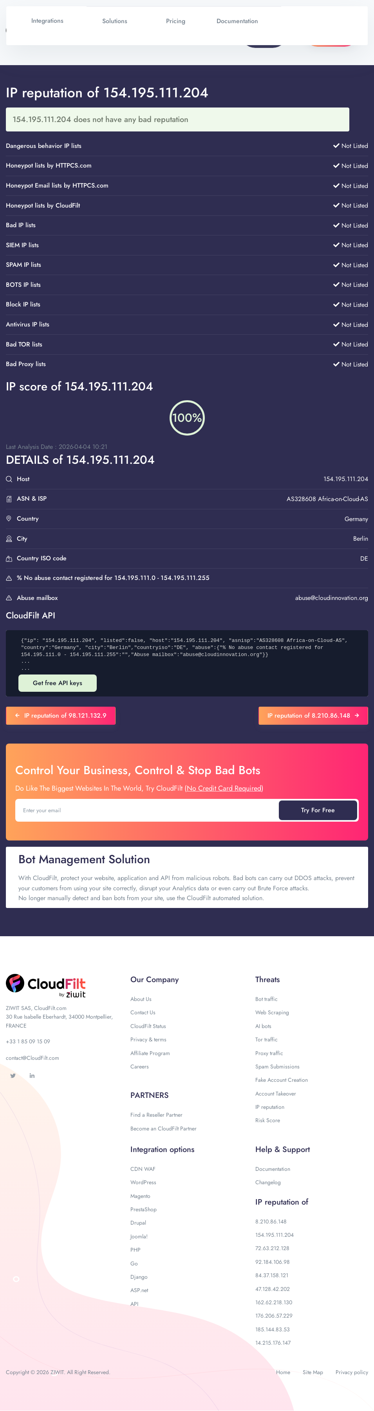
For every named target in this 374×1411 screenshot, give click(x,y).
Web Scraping (272, 1012)
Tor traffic (266, 1039)
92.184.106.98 (272, 1262)
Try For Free (318, 810)
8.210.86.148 (271, 1221)
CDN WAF (142, 1169)
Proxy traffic (269, 1053)
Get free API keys (57, 682)
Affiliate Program (150, 1053)
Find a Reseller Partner (156, 1115)
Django (139, 1277)
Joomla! (139, 1236)
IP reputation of (281, 1202)
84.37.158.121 (271, 1275)
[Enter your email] (148, 810)
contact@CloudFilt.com (32, 1058)
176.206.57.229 (274, 1316)
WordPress (143, 1182)
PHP (135, 1250)
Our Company (154, 979)
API (134, 1304)
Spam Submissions (277, 1066)
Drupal (138, 1223)
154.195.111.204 (274, 1235)
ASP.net (139, 1290)
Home (283, 1372)
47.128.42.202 (272, 1289)
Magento (140, 1196)
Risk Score (267, 1120)
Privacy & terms (148, 1039)
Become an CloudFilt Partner (163, 1128)
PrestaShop (143, 1209)
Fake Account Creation (281, 1080)
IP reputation (269, 1107)
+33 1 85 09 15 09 (28, 1041)
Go (134, 1263)
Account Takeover (275, 1093)
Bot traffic (266, 999)
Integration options (162, 1149)
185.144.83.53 (272, 1329)
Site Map (313, 1372)
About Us (141, 999)
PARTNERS (149, 1095)
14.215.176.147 (273, 1343)
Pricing (175, 21)
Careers (139, 1066)
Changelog (268, 1182)
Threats (267, 979)
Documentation (272, 1169)
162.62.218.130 (273, 1302)
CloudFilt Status (148, 1026)
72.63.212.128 (272, 1248)
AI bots (263, 1026)
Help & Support (282, 1149)
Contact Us (142, 1012)
